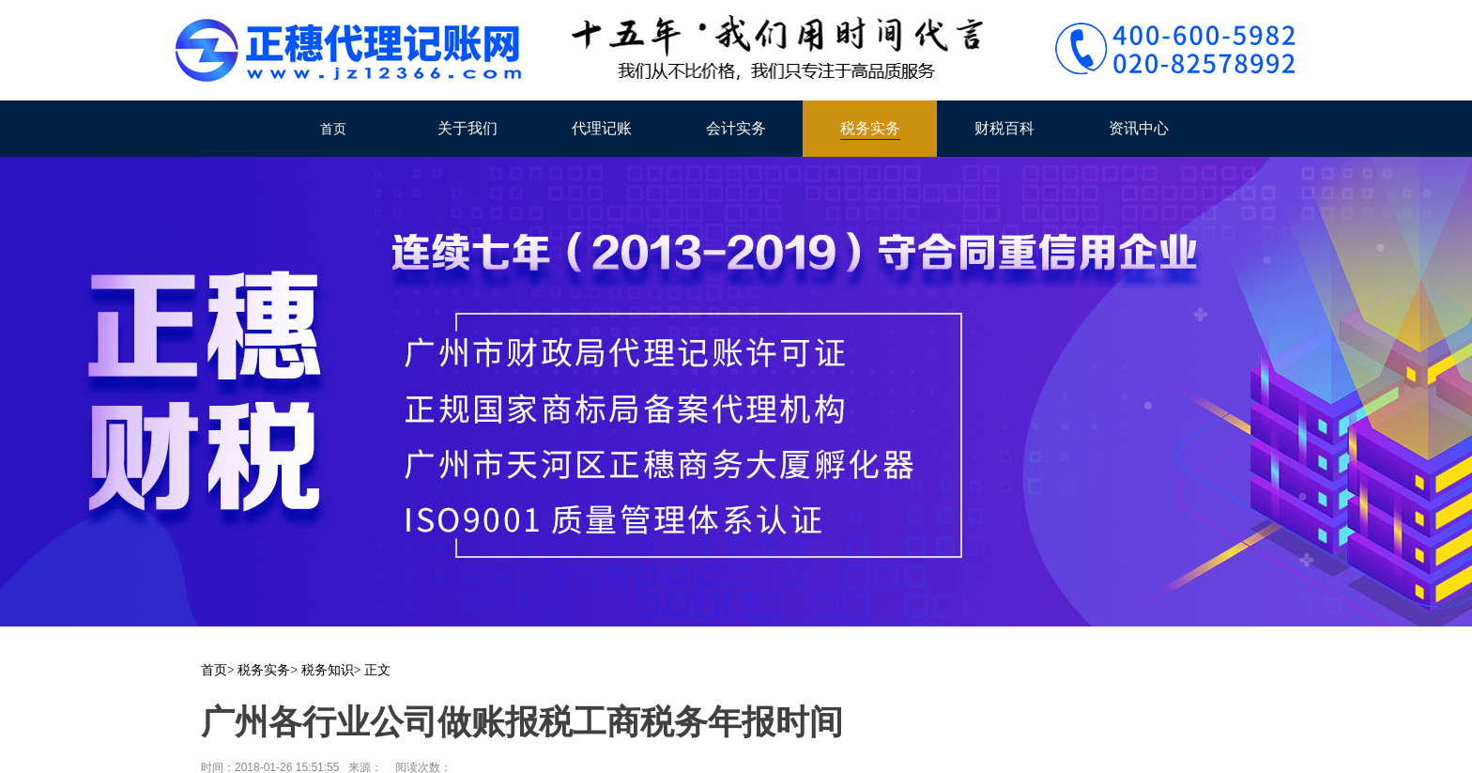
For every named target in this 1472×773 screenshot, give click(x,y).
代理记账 (602, 128)
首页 (333, 128)
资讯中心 (1139, 128)
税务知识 (327, 670)
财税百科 (1004, 128)
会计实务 (736, 128)
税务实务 (870, 128)
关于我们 (467, 128)
